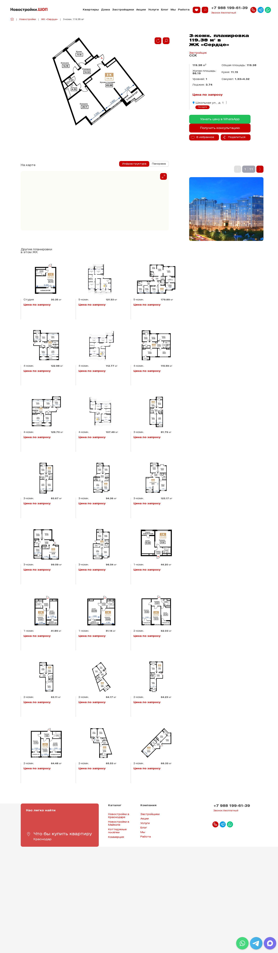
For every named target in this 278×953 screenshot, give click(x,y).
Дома (105, 10)
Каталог (114, 805)
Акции (141, 10)
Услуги (153, 10)
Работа (184, 10)
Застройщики (123, 10)
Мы (173, 10)
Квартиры (91, 10)
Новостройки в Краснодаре (118, 816)
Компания (148, 805)
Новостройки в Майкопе (118, 823)
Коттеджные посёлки (117, 831)
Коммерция (116, 837)
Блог (164, 10)
